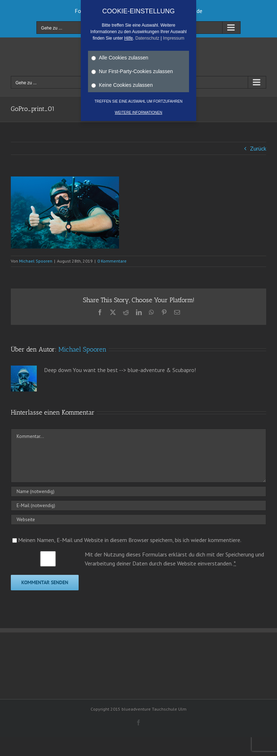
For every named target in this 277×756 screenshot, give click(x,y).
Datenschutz (147, 38)
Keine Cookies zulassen (122, 85)
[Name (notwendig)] (138, 491)
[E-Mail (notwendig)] (138, 505)
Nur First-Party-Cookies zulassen (132, 71)
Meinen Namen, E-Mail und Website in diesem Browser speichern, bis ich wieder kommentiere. (129, 539)
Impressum (173, 38)
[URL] (138, 519)
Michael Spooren (35, 261)
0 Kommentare (112, 261)
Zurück (258, 148)
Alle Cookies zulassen (119, 58)
